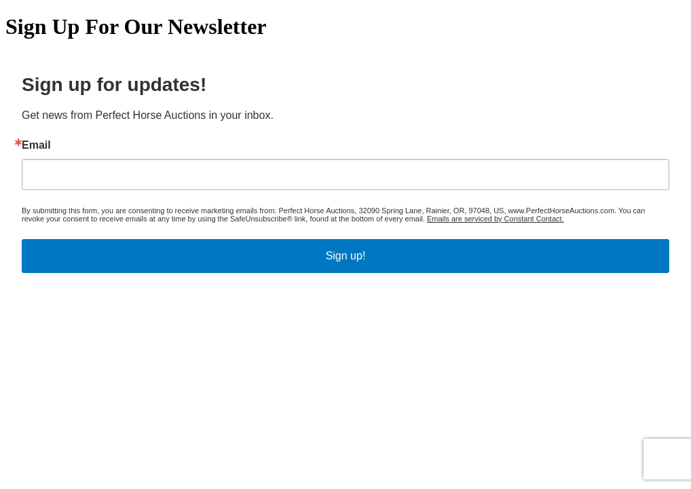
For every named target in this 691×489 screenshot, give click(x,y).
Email (36, 145)
